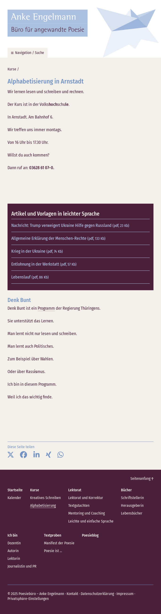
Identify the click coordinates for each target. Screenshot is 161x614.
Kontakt (72, 593)
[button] (11, 455)
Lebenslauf (30, 277)
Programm (46, 308)
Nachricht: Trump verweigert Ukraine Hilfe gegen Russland (70, 225)
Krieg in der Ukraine (37, 251)
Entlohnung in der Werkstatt (43, 264)
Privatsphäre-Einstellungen (28, 598)
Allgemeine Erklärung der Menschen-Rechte (58, 238)
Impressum (125, 593)
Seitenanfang (141, 478)
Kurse (12, 69)
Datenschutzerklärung (97, 593)
